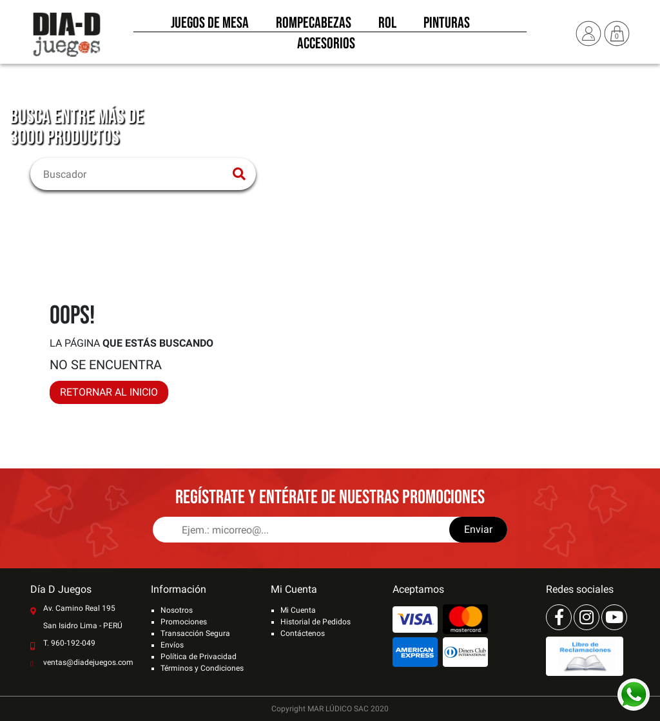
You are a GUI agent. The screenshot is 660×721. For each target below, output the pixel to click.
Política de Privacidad (198, 656)
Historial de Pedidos (315, 621)
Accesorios (326, 45)
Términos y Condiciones (202, 668)
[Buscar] (135, 174)
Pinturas (446, 24)
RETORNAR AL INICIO (109, 392)
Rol (387, 24)
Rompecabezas (313, 24)
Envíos (172, 644)
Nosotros (176, 610)
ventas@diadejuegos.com (88, 662)
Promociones (183, 621)
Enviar (478, 529)
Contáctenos (302, 633)
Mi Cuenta (298, 610)
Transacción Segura (195, 633)
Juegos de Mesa (210, 24)
